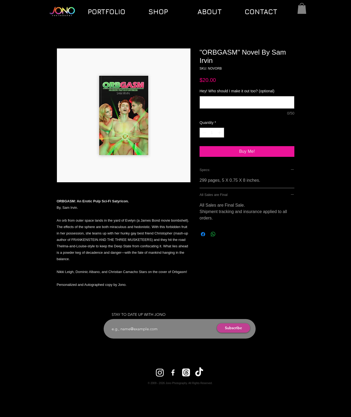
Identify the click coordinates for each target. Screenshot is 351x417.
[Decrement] (203, 132)
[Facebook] (173, 372)
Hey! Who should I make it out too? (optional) (237, 91)
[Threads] (186, 372)
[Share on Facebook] (203, 234)
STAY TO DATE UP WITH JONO (139, 314)
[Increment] (220, 132)
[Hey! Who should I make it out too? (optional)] (247, 102)
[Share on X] (223, 234)
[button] (301, 8)
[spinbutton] (212, 132)
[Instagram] (160, 372)
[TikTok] (199, 372)
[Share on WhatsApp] (213, 234)
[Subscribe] (233, 328)
